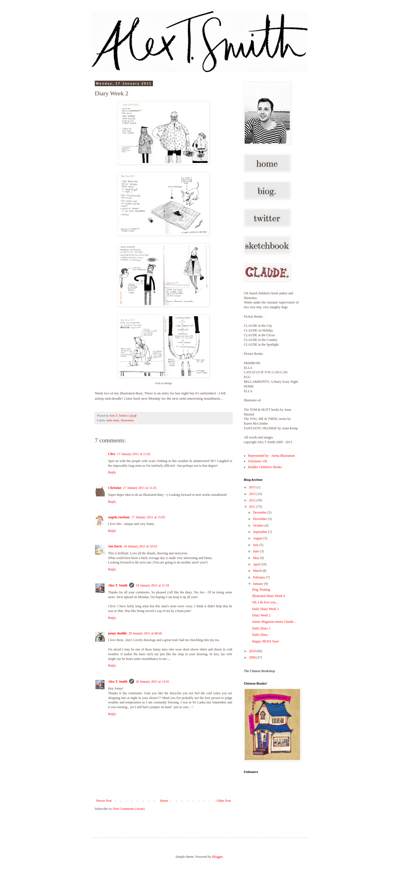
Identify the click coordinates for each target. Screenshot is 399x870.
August (258, 538)
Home (164, 801)
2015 (253, 487)
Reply (112, 472)
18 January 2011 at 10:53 (140, 546)
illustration (127, 420)
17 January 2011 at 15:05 (148, 517)
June (256, 551)
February (259, 577)
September (260, 532)
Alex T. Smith (117, 585)
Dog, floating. (261, 589)
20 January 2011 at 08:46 (145, 633)
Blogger (217, 857)
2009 (253, 657)
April (257, 564)
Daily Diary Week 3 (265, 609)
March (257, 571)
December (260, 512)
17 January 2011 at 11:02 (133, 454)
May (256, 558)
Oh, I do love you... (265, 602)
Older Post (224, 801)
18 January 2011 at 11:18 (152, 585)
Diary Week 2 (261, 615)
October (259, 525)
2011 (253, 507)
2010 (253, 651)
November (260, 519)
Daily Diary (260, 635)
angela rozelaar (119, 517)
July (256, 545)
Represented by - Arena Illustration (271, 456)
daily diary (112, 420)
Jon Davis (115, 546)
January (258, 584)
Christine (114, 488)
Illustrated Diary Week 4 (268, 596)
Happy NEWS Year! (265, 641)
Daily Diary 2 (261, 628)
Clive (112, 454)
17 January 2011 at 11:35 (139, 488)
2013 (253, 494)
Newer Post (104, 801)
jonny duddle (117, 633)
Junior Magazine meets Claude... (274, 622)
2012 (253, 500)
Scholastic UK (257, 461)
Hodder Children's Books (265, 467)
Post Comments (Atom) (129, 809)
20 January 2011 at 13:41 (152, 681)
